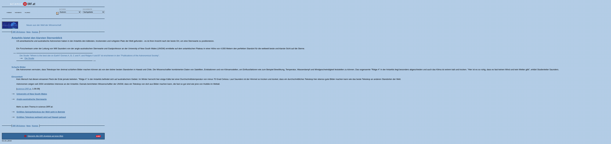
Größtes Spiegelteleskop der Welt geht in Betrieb (41, 112)
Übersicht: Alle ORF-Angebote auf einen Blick (45, 136)
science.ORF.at (24, 89)
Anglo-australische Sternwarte (32, 99)
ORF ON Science (18, 32)
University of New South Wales (32, 94)
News (28, 32)
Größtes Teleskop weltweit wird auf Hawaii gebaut (41, 117)
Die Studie (29, 58)
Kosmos (35, 32)
